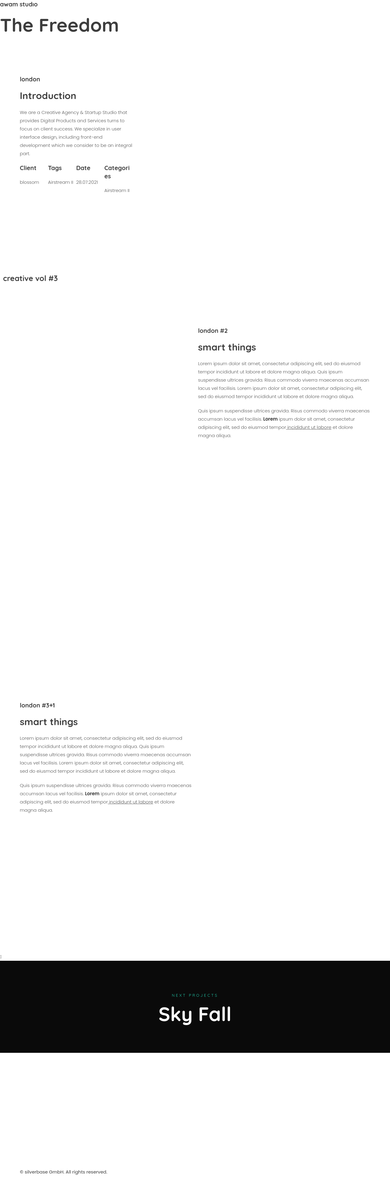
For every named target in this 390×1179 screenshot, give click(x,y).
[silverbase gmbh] (239, 1116)
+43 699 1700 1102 (344, 13)
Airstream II (60, 182)
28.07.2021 (87, 182)
